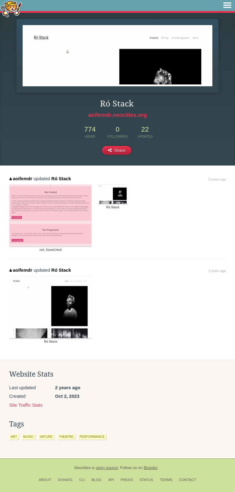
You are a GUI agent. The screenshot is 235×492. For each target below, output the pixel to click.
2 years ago (217, 179)
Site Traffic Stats (26, 405)
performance (92, 436)
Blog (96, 480)
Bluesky (151, 467)
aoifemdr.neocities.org (117, 115)
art (14, 436)
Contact (187, 480)
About (45, 480)
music (28, 436)
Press (127, 480)
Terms (166, 480)
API (111, 480)
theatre (66, 436)
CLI (82, 480)
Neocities (82, 467)
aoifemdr (20, 178)
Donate (65, 480)
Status (146, 480)
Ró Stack (61, 178)
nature (46, 436)
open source (107, 467)
